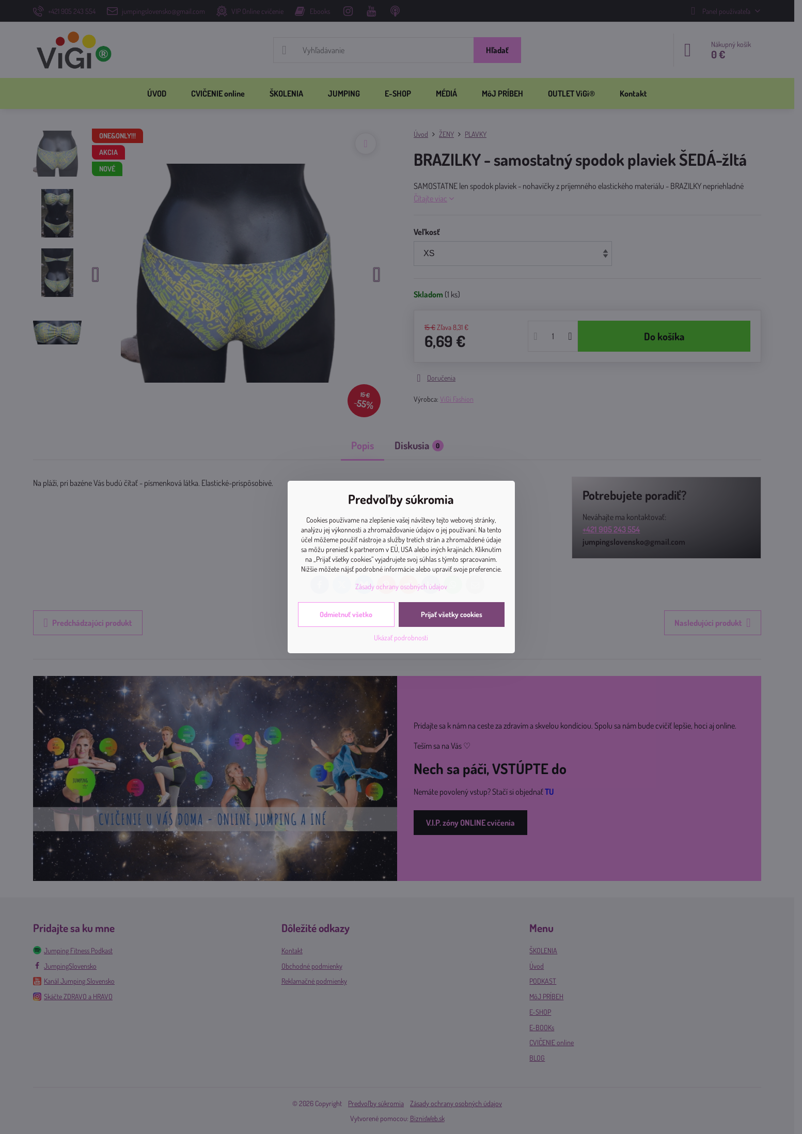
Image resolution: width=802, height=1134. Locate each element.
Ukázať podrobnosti (401, 637)
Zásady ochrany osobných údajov (401, 586)
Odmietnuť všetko (346, 614)
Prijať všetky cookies (451, 614)
